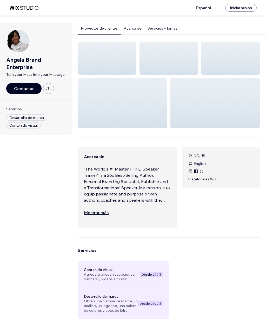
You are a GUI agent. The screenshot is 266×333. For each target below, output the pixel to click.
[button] (107, 58)
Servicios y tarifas (162, 28)
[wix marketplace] (23, 8)
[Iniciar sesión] (241, 8)
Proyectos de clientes (99, 28)
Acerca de (132, 28)
